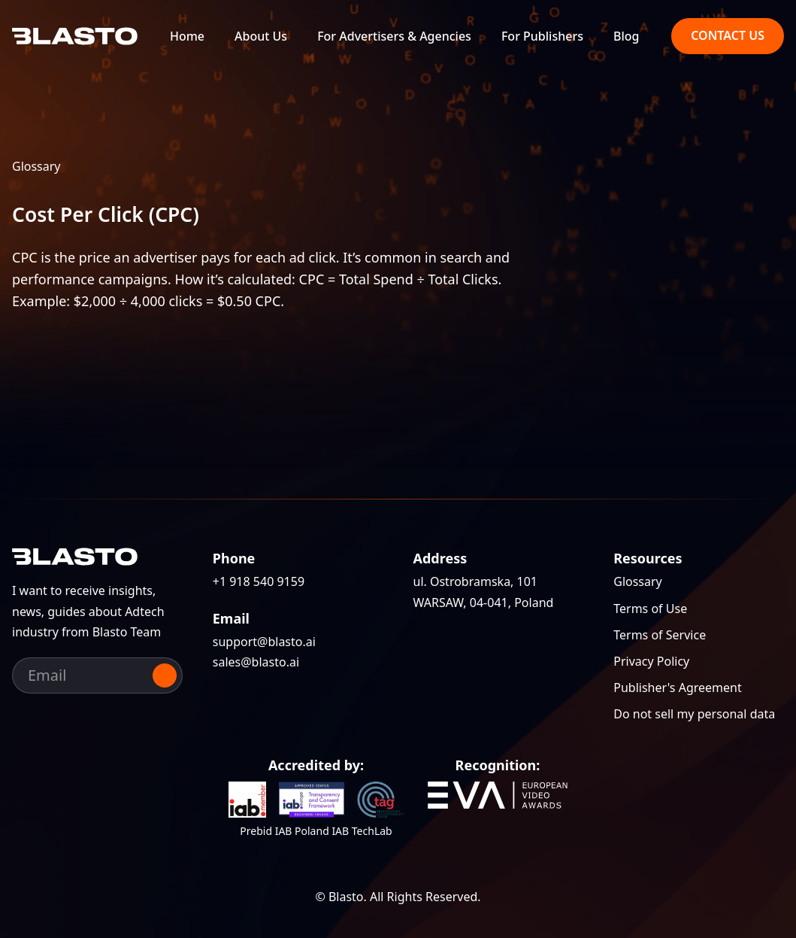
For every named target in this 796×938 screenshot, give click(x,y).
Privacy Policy (651, 661)
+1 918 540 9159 (258, 581)
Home (187, 36)
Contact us (727, 35)
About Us (261, 36)
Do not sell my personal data (694, 714)
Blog (626, 36)
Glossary (36, 166)
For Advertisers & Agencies (394, 36)
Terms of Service (659, 635)
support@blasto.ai (264, 641)
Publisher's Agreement (677, 687)
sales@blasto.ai (256, 662)
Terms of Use (650, 608)
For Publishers (542, 36)
